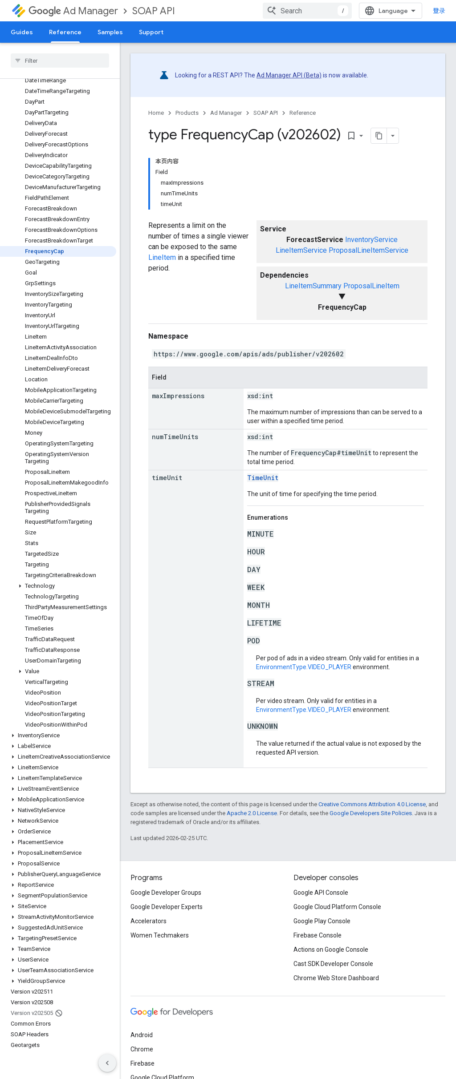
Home (156, 112)
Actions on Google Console (330, 949)
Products (187, 112)
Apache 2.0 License (252, 813)
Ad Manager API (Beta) (289, 75)
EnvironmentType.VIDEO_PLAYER (303, 667)
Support (151, 32)
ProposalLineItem (371, 286)
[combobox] (307, 11)
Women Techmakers (159, 935)
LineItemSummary (313, 286)
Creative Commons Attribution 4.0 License (372, 804)
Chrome (141, 1049)
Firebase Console (317, 935)
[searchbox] (60, 60)
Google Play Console (321, 921)
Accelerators (148, 921)
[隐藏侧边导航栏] (107, 1063)
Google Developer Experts (166, 906)
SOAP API (153, 11)
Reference (302, 112)
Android (141, 1035)
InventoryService (371, 239)
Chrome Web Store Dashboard (336, 978)
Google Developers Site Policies (371, 813)
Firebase (142, 1063)
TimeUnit (262, 477)
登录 (439, 10)
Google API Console (320, 892)
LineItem (162, 257)
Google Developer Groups (165, 892)
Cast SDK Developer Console (333, 963)
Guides (22, 32)
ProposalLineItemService (368, 250)
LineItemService (301, 250)
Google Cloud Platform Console (337, 906)
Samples (110, 32)
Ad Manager (73, 11)
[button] (58, 586)
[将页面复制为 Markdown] (379, 135)
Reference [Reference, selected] (65, 32)
